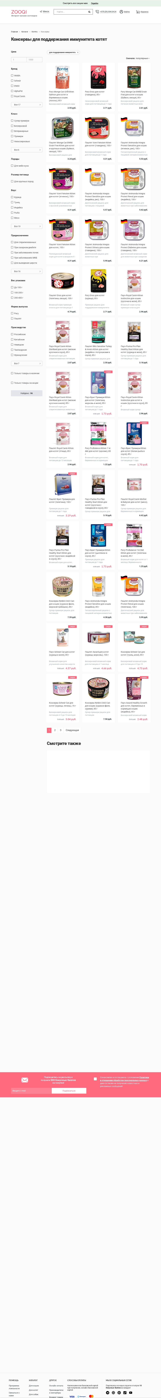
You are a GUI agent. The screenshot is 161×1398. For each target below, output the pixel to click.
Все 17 (27, 104)
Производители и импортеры (56, 1391)
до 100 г (18, 287)
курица (17, 197)
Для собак (33, 1394)
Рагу (16, 313)
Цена (13, 51)
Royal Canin (19, 96)
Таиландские (20, 350)
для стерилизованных (25, 242)
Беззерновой (20, 126)
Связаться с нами (14, 1394)
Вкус (13, 190)
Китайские (19, 339)
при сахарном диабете (25, 247)
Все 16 (27, 271)
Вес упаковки (18, 280)
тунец (17, 202)
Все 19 (27, 226)
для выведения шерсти (25, 263)
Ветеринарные (21, 131)
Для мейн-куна (21, 165)
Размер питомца (20, 174)
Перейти (94, 3)
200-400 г (18, 297)
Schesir (17, 80)
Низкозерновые (22, 141)
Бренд (14, 68)
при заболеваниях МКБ (25, 258)
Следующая (72, 730)
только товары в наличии (26, 373)
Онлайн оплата (56, 1386)
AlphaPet (18, 91)
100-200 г (18, 292)
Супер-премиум (21, 120)
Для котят (33, 1390)
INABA (17, 75)
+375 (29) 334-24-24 (108, 11)
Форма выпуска (19, 306)
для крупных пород (23, 181)
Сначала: (130, 58)
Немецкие (19, 344)
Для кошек (34, 1386)
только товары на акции (26, 383)
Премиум (18, 136)
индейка (18, 207)
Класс (14, 113)
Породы (15, 159)
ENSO (17, 86)
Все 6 (27, 149)
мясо (16, 218)
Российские (20, 334)
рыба (17, 212)
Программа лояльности (14, 1387)
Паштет (17, 318)
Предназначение (19, 235)
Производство (18, 327)
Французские (20, 355)
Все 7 (27, 363)
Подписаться (69, 1090)
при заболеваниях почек (26, 252)
